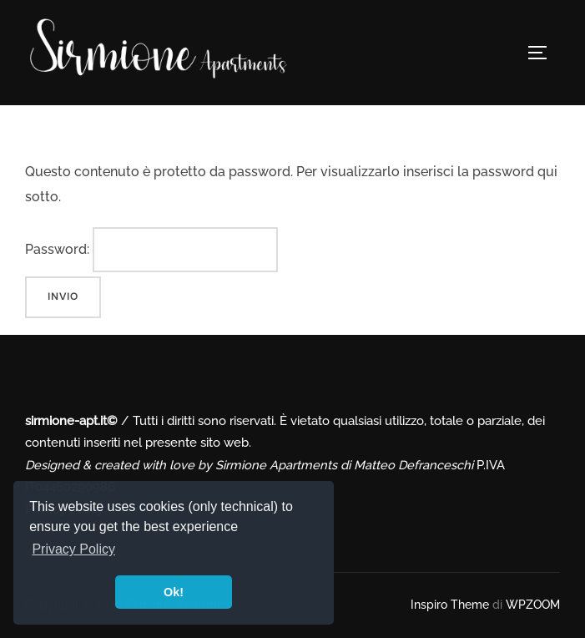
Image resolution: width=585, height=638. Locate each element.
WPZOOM (533, 604)
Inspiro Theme (450, 604)
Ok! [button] (174, 592)
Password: (151, 250)
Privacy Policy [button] (73, 549)
